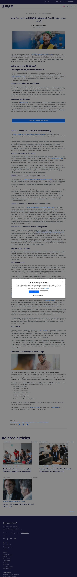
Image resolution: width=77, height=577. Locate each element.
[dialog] (38, 288)
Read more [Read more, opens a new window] (46, 288)
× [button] (63, 281)
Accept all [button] (33, 291)
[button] (38, 295)
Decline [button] (44, 291)
